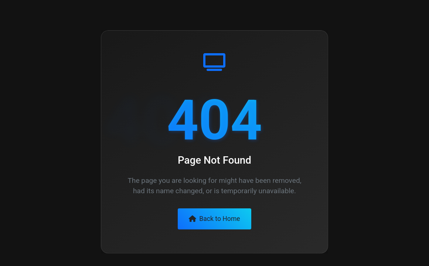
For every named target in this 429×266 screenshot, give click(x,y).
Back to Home (214, 218)
